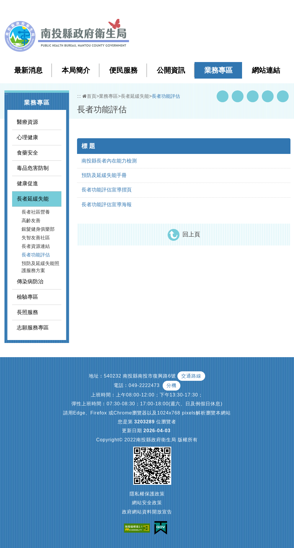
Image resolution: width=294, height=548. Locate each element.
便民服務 (123, 70)
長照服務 (27, 312)
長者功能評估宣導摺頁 (106, 190)
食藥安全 (27, 153)
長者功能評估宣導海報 (106, 204)
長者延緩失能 (33, 199)
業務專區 (218, 70)
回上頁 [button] (191, 234)
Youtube (238, 96)
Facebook (222, 96)
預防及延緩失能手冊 (104, 175)
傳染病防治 (30, 281)
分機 (171, 385)
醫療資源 (27, 122)
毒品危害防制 (33, 168)
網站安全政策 (147, 502)
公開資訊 (171, 70)
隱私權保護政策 (147, 493)
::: (170, 8)
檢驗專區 (27, 297)
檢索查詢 (206, 8)
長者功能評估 (36, 254)
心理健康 (27, 137)
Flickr (268, 96)
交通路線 (191, 375)
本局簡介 (76, 70)
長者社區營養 (36, 211)
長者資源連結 (36, 246)
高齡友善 (31, 220)
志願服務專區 (33, 328)
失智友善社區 (36, 237)
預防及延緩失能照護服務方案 (40, 267)
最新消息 (28, 70)
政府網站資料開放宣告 (147, 511)
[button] (266, 9)
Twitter (253, 96)
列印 (283, 96)
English (250, 8)
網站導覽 (183, 8)
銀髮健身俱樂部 (38, 229)
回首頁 (229, 8)
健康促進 (27, 183)
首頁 (89, 96)
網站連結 (266, 70)
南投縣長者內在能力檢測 (109, 161)
